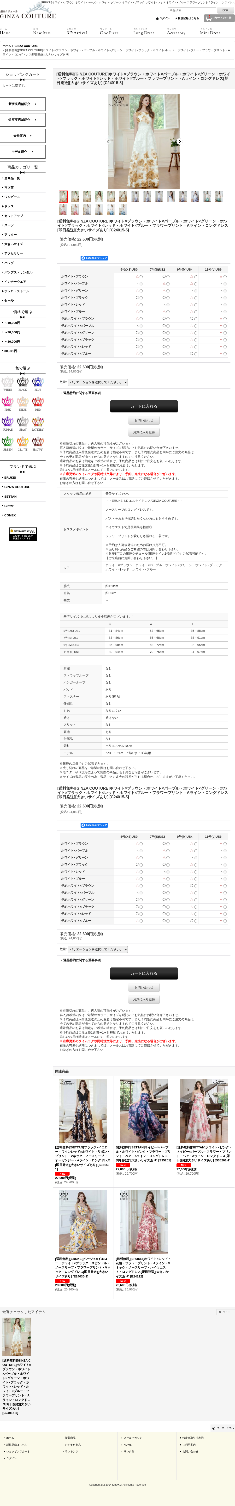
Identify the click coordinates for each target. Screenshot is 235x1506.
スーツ (9, 225)
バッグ (9, 263)
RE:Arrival (83, 31)
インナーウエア (15, 282)
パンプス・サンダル (18, 272)
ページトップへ (225, 1428)
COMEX (10, 515)
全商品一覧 (12, 178)
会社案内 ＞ (22, 135)
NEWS (128, 1444)
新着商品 (70, 1437)
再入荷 (9, 187)
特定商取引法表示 (193, 1437)
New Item (50, 31)
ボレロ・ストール (16, 291)
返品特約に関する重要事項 (82, 393)
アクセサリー (13, 253)
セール (9, 300)
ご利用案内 (189, 1444)
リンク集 (129, 1451)
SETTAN (10, 496)
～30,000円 (12, 341)
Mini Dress (217, 31)
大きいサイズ (13, 244)
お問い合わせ (144, 420)
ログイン (164, 18)
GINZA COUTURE (17, 487)
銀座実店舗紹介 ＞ (22, 120)
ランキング (71, 1451)
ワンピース (12, 197)
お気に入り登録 (144, 432)
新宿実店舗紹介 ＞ (22, 104)
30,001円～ (12, 351)
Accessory (183, 31)
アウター (10, 234)
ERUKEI (10, 477)
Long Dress (150, 31)
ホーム (10, 1437)
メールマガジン (133, 1437)
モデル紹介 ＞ (23, 152)
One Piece (116, 31)
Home (16, 31)
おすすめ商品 (73, 1444)
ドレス (9, 206)
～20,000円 (12, 332)
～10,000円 (12, 323)
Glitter (8, 506)
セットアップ (13, 216)
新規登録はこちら (188, 18)
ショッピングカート (18, 1451)
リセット (227, 1312)
